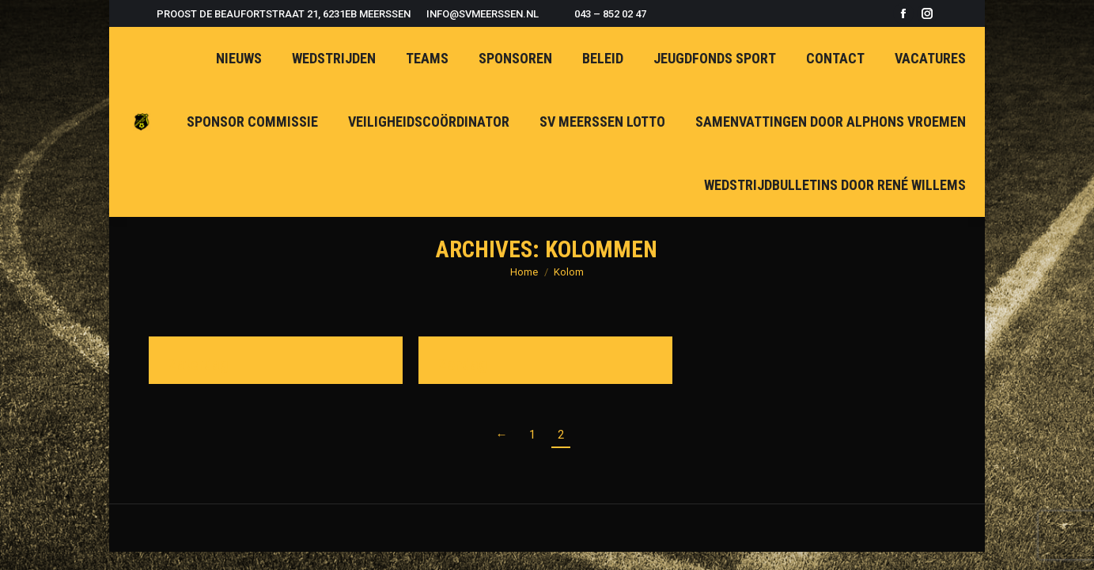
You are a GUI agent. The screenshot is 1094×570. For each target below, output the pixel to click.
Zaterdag (198, 364)
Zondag (462, 364)
